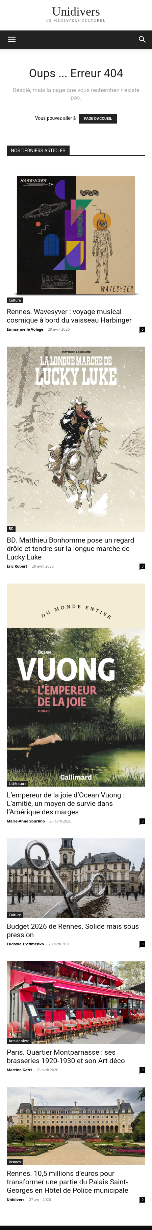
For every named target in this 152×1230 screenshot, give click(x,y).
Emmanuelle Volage (25, 329)
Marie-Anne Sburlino (26, 820)
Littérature (17, 783)
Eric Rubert (17, 566)
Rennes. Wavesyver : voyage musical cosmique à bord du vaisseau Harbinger (69, 316)
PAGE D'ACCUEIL (98, 118)
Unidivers (15, 1199)
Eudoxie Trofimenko (25, 943)
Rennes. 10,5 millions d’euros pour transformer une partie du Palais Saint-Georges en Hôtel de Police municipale (67, 1181)
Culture (15, 300)
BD (11, 528)
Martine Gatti (19, 1069)
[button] (142, 39)
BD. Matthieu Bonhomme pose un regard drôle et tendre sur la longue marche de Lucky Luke (70, 548)
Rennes (15, 1162)
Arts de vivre (19, 1040)
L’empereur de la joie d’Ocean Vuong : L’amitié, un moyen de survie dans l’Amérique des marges (66, 803)
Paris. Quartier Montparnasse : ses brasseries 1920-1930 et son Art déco (66, 1056)
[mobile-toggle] (11, 39)
